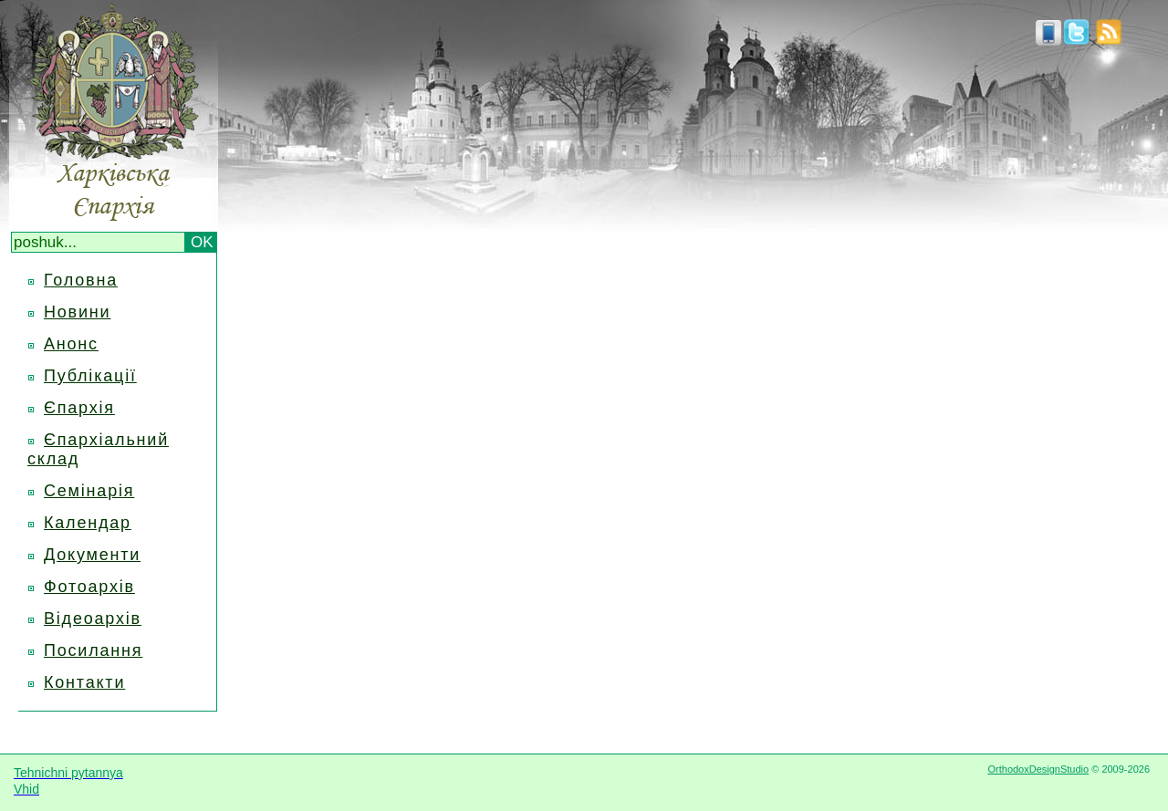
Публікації (90, 376)
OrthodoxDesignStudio (1038, 769)
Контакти (84, 682)
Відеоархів (92, 618)
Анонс (71, 344)
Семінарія (89, 491)
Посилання (93, 650)
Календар (87, 523)
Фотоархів (89, 586)
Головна (81, 280)
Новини (77, 312)
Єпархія (79, 408)
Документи (92, 555)
